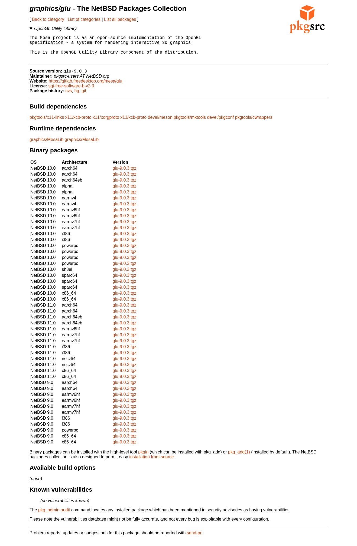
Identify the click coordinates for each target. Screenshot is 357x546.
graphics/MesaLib (46, 145)
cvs (69, 97)
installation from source (151, 463)
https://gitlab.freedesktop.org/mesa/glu (85, 87)
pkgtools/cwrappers (253, 123)
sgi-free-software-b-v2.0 (71, 92)
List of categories (84, 19)
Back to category (48, 19)
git (84, 97)
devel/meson (160, 123)
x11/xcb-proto (78, 123)
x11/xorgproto (106, 123)
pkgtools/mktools (190, 123)
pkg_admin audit (54, 516)
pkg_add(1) (239, 458)
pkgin (143, 458)
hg (76, 97)
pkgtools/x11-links (47, 123)
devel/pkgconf (220, 123)
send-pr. (195, 539)
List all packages (120, 19)
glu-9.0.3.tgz (124, 174)
